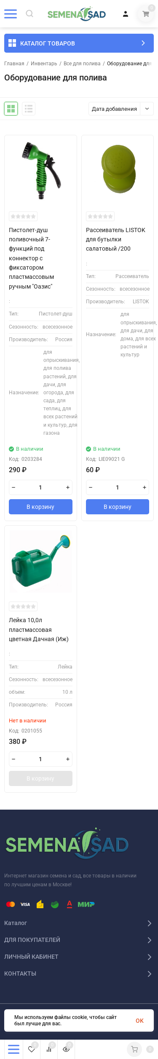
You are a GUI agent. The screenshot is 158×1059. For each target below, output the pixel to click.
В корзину (40, 506)
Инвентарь (44, 63)
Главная (14, 63)
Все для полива (82, 63)
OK (140, 1020)
